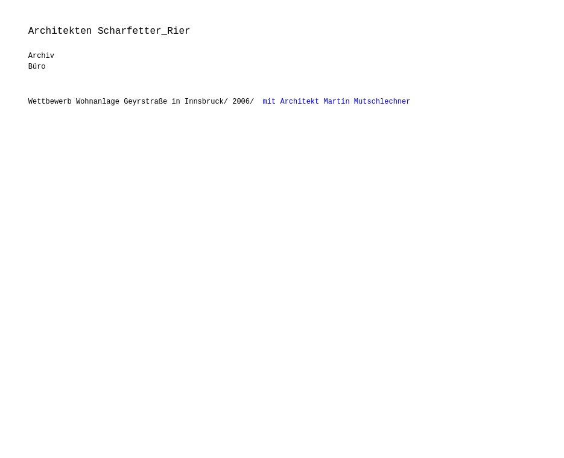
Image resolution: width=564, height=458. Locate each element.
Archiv (41, 56)
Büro (37, 67)
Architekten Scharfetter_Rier (109, 31)
